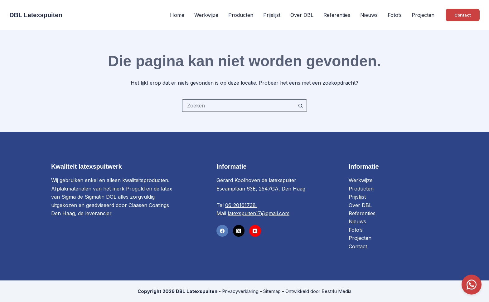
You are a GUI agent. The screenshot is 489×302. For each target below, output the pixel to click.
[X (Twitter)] (239, 231)
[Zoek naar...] (238, 105)
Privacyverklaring (240, 291)
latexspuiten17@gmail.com (258, 213)
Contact (462, 14)
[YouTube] (255, 231)
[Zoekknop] (300, 105)
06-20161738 (241, 205)
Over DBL (301, 15)
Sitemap (272, 291)
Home (177, 15)
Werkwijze (206, 15)
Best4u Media (336, 291)
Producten (240, 15)
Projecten (423, 15)
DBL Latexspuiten (35, 15)
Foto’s (395, 15)
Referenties (336, 15)
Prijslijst (271, 15)
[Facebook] (222, 231)
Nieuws (369, 15)
